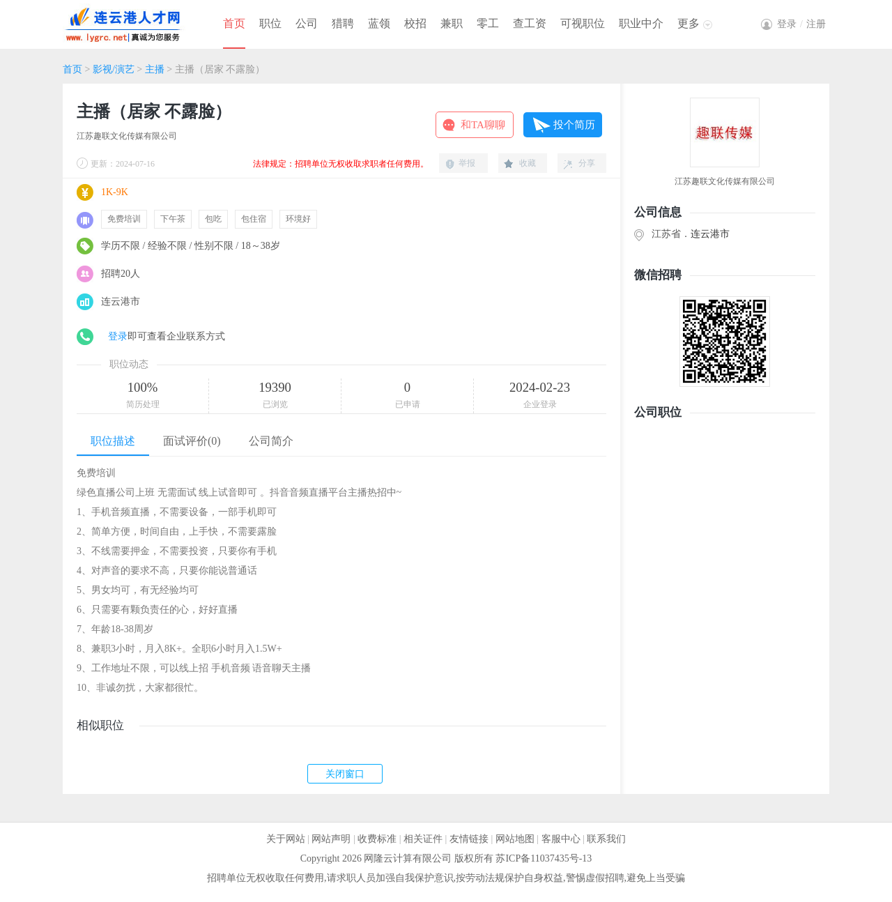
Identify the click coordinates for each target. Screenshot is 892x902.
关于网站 (285, 839)
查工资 (529, 23)
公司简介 (271, 441)
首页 (234, 23)
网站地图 (515, 839)
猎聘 (343, 23)
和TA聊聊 (483, 124)
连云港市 (710, 234)
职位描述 (113, 441)
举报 (467, 163)
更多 (688, 23)
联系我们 (606, 839)
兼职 (451, 23)
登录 (118, 336)
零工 (488, 23)
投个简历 (574, 124)
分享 (586, 163)
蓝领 (379, 23)
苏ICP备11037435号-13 (543, 858)
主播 (156, 69)
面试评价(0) (192, 441)
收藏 (527, 163)
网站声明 (331, 839)
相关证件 (423, 839)
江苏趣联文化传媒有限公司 (127, 136)
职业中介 (641, 23)
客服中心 (560, 839)
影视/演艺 (113, 69)
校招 (415, 23)
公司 (306, 23)
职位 (270, 23)
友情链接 (469, 839)
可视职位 (582, 23)
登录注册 (801, 24)
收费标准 (377, 839)
